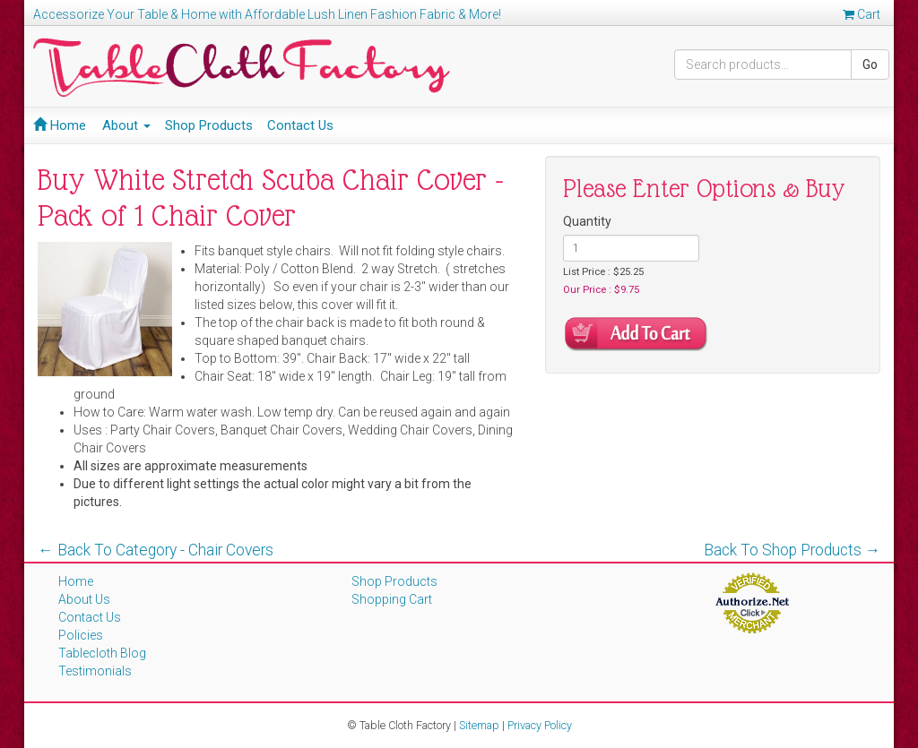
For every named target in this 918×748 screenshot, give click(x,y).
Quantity (587, 221)
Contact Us (300, 125)
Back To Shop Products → (792, 550)
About (126, 125)
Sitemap (479, 725)
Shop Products (209, 125)
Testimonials (95, 671)
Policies (80, 635)
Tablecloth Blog (102, 653)
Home (59, 125)
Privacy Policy (539, 725)
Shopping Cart (391, 599)
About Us (84, 599)
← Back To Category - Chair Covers (155, 550)
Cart (861, 14)
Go (870, 64)
